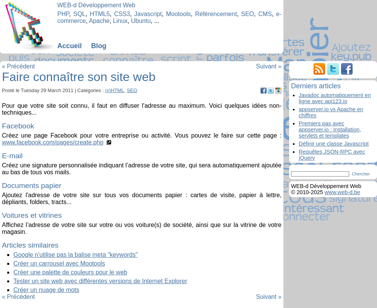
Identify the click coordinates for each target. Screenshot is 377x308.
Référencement (216, 14)
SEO (247, 14)
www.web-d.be (342, 192)
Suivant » (269, 66)
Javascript (148, 14)
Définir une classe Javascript (334, 144)
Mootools (178, 14)
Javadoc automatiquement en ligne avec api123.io (335, 98)
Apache (99, 21)
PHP (63, 14)
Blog (98, 46)
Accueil (69, 46)
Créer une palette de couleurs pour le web (70, 272)
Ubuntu (141, 21)
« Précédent (18, 66)
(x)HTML (114, 90)
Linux (120, 21)
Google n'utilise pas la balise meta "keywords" (75, 254)
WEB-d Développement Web (96, 5)
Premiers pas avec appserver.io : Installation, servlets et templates (330, 129)
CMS (265, 14)
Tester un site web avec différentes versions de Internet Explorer (100, 281)
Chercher (361, 174)
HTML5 (100, 14)
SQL (79, 14)
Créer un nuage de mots (46, 290)
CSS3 (122, 14)
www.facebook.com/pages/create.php (53, 142)
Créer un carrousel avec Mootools (59, 263)
